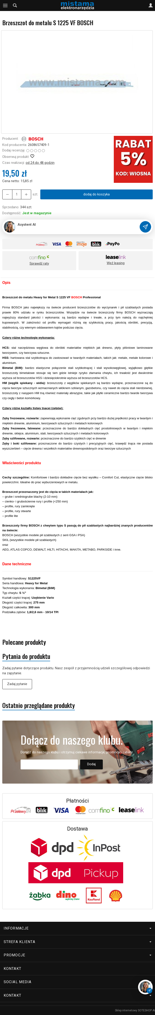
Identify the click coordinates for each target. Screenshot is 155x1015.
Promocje (77, 955)
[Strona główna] (77, 5)
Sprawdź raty (39, 263)
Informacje (77, 928)
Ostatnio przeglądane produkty (38, 705)
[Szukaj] (15, 5)
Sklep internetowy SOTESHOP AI (135, 1010)
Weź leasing (116, 263)
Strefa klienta (77, 942)
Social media (77, 982)
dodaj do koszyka (96, 194)
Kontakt (12, 968)
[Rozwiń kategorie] (5, 5)
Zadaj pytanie (17, 684)
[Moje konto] (150, 5)
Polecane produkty (24, 642)
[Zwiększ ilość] (7, 194)
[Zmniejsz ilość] (26, 194)
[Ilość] (16, 194)
